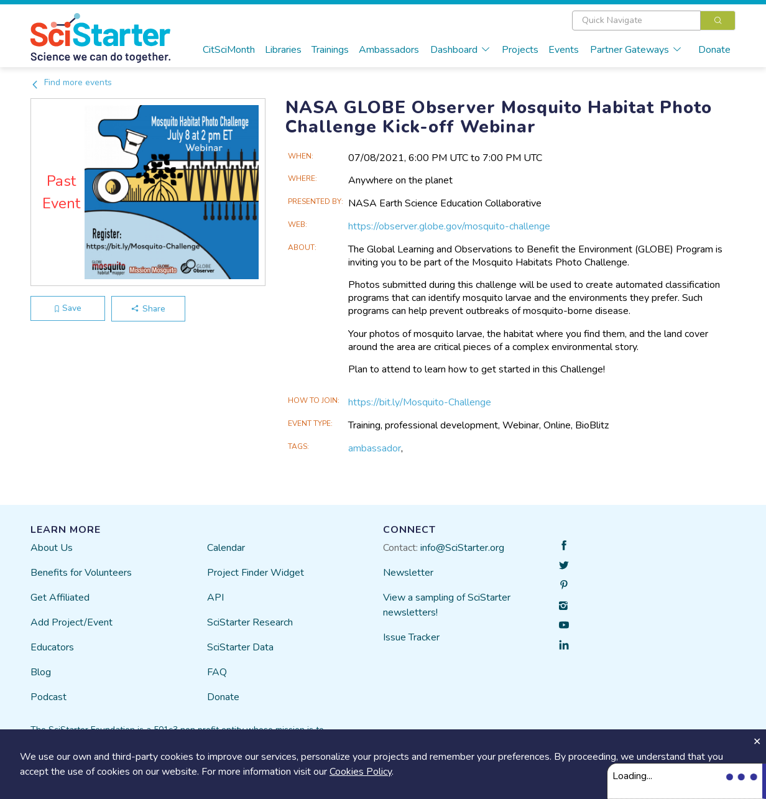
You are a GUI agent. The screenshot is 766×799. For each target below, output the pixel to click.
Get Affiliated (60, 597)
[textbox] (636, 20)
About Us (51, 548)
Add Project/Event (71, 622)
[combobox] (654, 20)
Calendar (226, 548)
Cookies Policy (361, 771)
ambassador (374, 448)
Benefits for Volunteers (81, 573)
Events (563, 50)
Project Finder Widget (255, 573)
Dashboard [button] (460, 50)
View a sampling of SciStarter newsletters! (446, 605)
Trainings (330, 50)
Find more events (71, 82)
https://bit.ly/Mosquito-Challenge (419, 402)
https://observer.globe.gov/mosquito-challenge (449, 226)
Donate (714, 50)
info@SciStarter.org (462, 548)
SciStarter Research (250, 622)
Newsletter (408, 573)
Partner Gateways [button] (636, 50)
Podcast (48, 697)
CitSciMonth (229, 50)
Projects (520, 50)
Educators (52, 647)
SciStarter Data (240, 647)
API (215, 597)
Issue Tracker (411, 637)
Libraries (283, 50)
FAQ (217, 672)
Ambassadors (389, 50)
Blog (40, 672)
